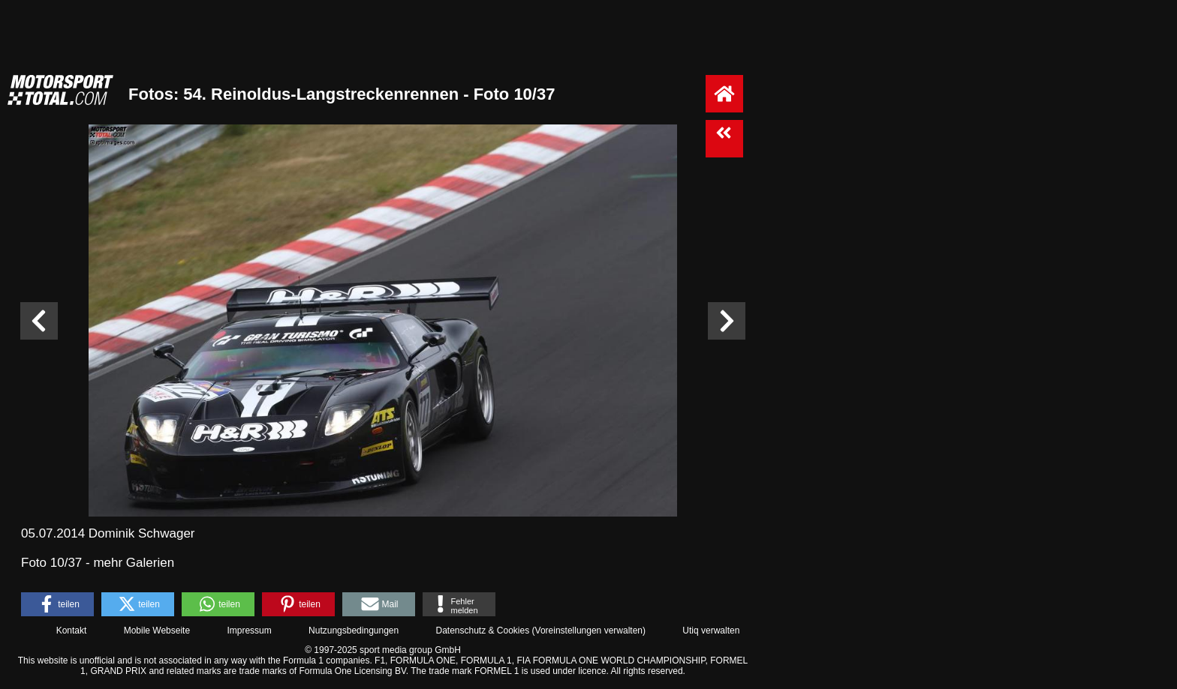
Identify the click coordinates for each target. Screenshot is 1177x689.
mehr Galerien (133, 563)
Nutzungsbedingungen (354, 630)
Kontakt (71, 630)
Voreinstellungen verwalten (589, 630)
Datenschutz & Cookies (482, 630)
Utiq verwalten (710, 630)
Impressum (249, 630)
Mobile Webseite (157, 630)
